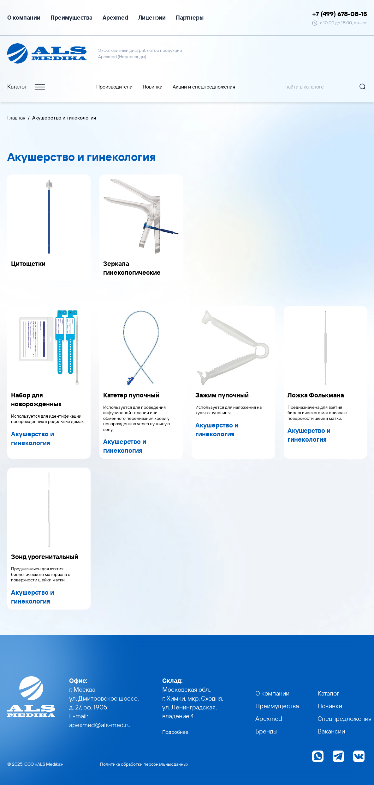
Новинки (153, 86)
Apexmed (115, 17)
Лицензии (152, 17)
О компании (23, 17)
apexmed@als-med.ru (100, 725)
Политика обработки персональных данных (144, 764)
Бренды (266, 731)
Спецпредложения (344, 718)
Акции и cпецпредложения (204, 86)
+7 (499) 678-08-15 (339, 14)
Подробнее (175, 732)
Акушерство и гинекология (32, 438)
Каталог (26, 86)
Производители (114, 86)
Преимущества (71, 17)
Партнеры (190, 17)
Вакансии (331, 731)
